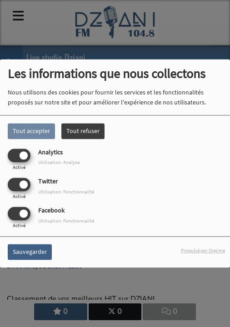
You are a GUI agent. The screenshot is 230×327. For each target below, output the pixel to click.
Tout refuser (83, 131)
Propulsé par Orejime (203, 251)
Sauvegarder (30, 252)
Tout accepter (31, 131)
